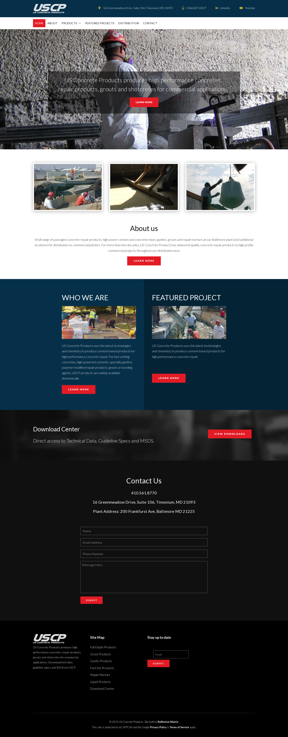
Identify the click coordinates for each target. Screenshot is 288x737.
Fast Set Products (102, 668)
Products (71, 23)
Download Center (102, 688)
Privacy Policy (158, 727)
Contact (150, 23)
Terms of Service (179, 727)
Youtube (247, 8)
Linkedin (223, 8)
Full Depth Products (103, 647)
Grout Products (100, 654)
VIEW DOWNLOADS (229, 433)
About (52, 23)
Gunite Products (101, 661)
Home (39, 23)
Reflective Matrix (168, 721)
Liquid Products (100, 682)
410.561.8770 (144, 492)
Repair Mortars (100, 675)
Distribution (128, 23)
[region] (144, 89)
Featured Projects (99, 23)
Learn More (144, 260)
